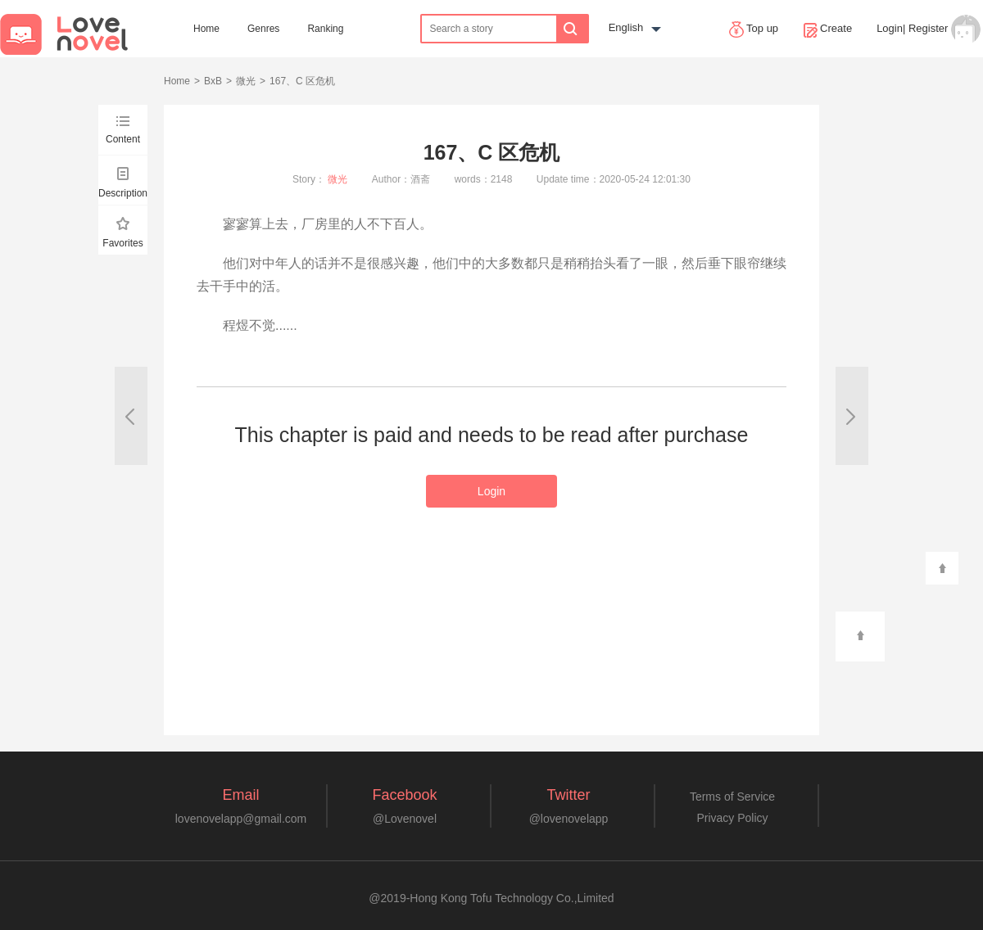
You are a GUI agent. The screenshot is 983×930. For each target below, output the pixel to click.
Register (928, 28)
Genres (263, 28)
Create (827, 29)
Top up (753, 29)
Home (206, 28)
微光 (246, 81)
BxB (213, 81)
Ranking (325, 28)
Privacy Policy (732, 817)
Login (890, 28)
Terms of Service (732, 796)
